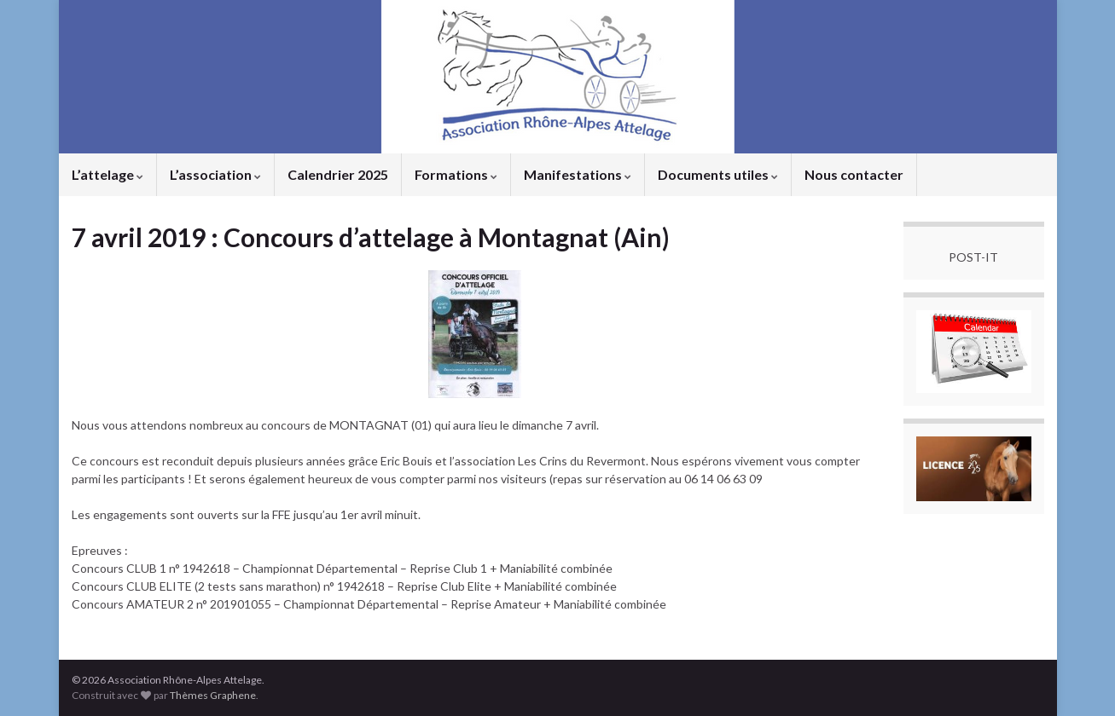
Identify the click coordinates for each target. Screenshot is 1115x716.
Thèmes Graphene (213, 695)
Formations (456, 174)
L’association (215, 174)
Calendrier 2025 (337, 174)
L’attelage (107, 174)
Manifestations (577, 174)
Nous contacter (853, 174)
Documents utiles (718, 174)
